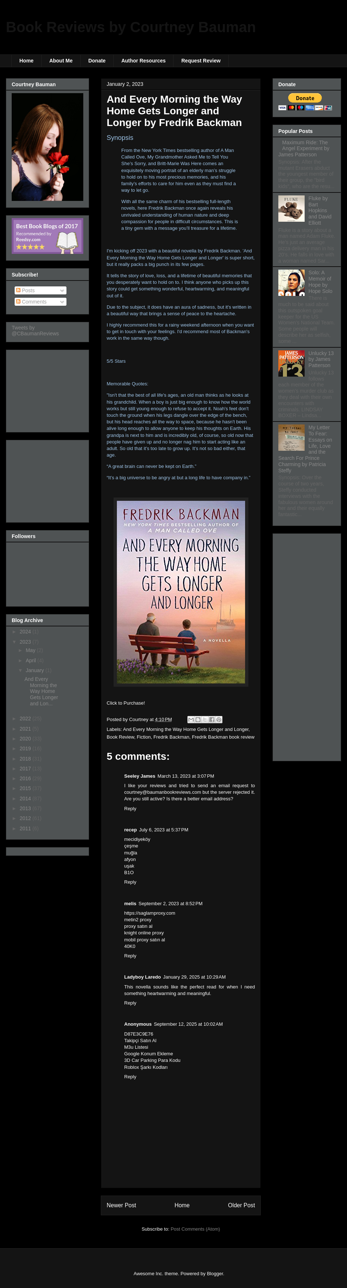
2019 (26, 748)
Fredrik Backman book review (223, 737)
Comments (31, 302)
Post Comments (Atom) (195, 1229)
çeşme (131, 846)
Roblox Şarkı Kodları (146, 1067)
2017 (26, 768)
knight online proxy (144, 932)
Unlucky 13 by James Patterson (321, 359)
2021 (26, 729)
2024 (26, 632)
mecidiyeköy (137, 839)
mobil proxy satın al (144, 939)
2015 (26, 788)
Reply (130, 808)
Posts (25, 290)
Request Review (200, 61)
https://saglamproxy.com (149, 913)
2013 (26, 808)
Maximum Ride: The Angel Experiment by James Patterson (303, 149)
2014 (26, 798)
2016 (26, 778)
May (31, 650)
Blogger (215, 1273)
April (31, 660)
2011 (26, 828)
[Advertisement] (48, 389)
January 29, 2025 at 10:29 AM (194, 977)
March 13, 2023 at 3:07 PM (185, 776)
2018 (26, 759)
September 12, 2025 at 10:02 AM (188, 1024)
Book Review (120, 737)
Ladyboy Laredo (142, 977)
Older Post (241, 1205)
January (35, 670)
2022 (26, 718)
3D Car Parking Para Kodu (152, 1060)
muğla (130, 853)
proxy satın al (138, 926)
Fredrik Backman (171, 737)
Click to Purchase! (126, 703)
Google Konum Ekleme (148, 1053)
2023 (26, 642)
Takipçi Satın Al (140, 1040)
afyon (130, 859)
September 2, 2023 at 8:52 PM (170, 903)
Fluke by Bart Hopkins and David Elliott (320, 210)
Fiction (143, 737)
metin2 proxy (137, 919)
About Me (61, 61)
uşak (129, 866)
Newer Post (121, 1205)
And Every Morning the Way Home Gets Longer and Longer (185, 729)
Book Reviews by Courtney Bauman (131, 27)
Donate (97, 61)
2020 (26, 739)
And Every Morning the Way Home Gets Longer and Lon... (41, 691)
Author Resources (143, 61)
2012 (26, 818)
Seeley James (139, 776)
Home (26, 61)
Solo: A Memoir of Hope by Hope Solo (320, 282)
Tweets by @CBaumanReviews (35, 330)
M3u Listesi (136, 1047)
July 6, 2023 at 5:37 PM (163, 829)
